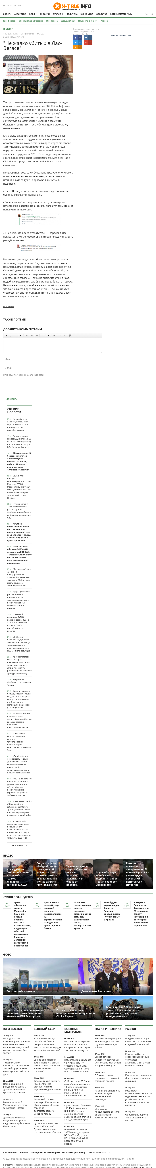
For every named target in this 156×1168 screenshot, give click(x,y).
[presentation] (26, 388)
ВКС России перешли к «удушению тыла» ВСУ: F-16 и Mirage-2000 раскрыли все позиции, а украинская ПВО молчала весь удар (19, 643)
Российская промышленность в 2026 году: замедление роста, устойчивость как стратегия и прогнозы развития (138, 1098)
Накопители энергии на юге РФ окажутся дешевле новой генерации (107, 1095)
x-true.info (8, 1164)
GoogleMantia (27, 33)
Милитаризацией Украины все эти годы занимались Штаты (15, 1105)
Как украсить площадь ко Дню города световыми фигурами (138, 1078)
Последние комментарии (45, 1152)
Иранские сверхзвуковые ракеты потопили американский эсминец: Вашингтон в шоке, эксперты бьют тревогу (82, 915)
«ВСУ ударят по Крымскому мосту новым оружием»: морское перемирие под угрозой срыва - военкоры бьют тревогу (16, 1045)
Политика (72, 14)
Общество (101, 14)
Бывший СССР (68, 20)
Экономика (87, 14)
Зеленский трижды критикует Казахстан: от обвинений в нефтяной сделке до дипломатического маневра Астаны (47, 1106)
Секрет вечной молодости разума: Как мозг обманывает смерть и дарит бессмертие (108, 1061)
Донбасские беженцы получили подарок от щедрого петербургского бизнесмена (16, 1122)
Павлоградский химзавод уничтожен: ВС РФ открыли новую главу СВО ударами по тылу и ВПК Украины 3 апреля (19, 441)
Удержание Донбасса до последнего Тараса (19, 682)
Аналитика (20, 14)
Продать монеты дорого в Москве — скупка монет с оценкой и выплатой (138, 1041)
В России (45, 14)
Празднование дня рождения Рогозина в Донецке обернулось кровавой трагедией (14, 1088)
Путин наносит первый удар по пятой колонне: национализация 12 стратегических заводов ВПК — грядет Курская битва (53, 915)
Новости (6, 14)
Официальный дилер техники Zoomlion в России (136, 1117)
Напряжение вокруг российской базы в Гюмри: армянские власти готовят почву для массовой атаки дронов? (47, 1044)
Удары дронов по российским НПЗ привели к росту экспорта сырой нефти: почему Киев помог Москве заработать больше (18, 600)
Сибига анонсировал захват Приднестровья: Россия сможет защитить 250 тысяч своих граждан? (47, 1065)
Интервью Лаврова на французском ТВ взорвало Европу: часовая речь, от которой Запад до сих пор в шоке (141, 914)
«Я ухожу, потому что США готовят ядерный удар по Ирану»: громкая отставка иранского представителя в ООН (19, 720)
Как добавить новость (16, 1152)
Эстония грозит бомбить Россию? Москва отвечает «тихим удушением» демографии (47, 1085)
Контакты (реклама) (73, 1152)
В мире (33, 14)
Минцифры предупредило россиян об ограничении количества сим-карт (107, 1113)
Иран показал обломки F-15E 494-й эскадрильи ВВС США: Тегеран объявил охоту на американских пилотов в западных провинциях (19, 554)
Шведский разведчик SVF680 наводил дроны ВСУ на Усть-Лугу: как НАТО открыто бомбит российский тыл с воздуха (18, 622)
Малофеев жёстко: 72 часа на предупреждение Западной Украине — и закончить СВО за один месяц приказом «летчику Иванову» (19, 577)
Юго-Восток (9, 20)
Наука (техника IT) (87, 20)
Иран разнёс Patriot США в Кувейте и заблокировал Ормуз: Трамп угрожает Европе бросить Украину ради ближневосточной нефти (19, 808)
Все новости (19, 845)
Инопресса (52, 20)
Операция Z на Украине (31, 20)
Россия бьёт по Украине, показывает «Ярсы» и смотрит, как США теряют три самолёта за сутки (17, 424)
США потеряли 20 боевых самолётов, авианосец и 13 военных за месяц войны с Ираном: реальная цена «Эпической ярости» (19, 461)
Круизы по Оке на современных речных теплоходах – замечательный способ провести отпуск (137, 1060)
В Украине (58, 14)
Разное (104, 20)
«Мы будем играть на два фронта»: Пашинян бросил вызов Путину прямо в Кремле (112, 911)
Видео (8, 855)
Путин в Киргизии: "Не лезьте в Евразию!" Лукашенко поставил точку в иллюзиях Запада (47, 1127)
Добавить (11, 399)
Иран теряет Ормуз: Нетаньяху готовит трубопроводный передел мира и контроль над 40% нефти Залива (19, 741)
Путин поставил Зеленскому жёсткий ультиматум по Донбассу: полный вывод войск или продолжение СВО (19, 510)
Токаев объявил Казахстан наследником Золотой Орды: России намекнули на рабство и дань (16, 1068)
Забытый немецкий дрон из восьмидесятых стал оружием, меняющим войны (108, 1043)
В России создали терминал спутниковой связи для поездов (107, 1078)
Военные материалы (121, 14)
